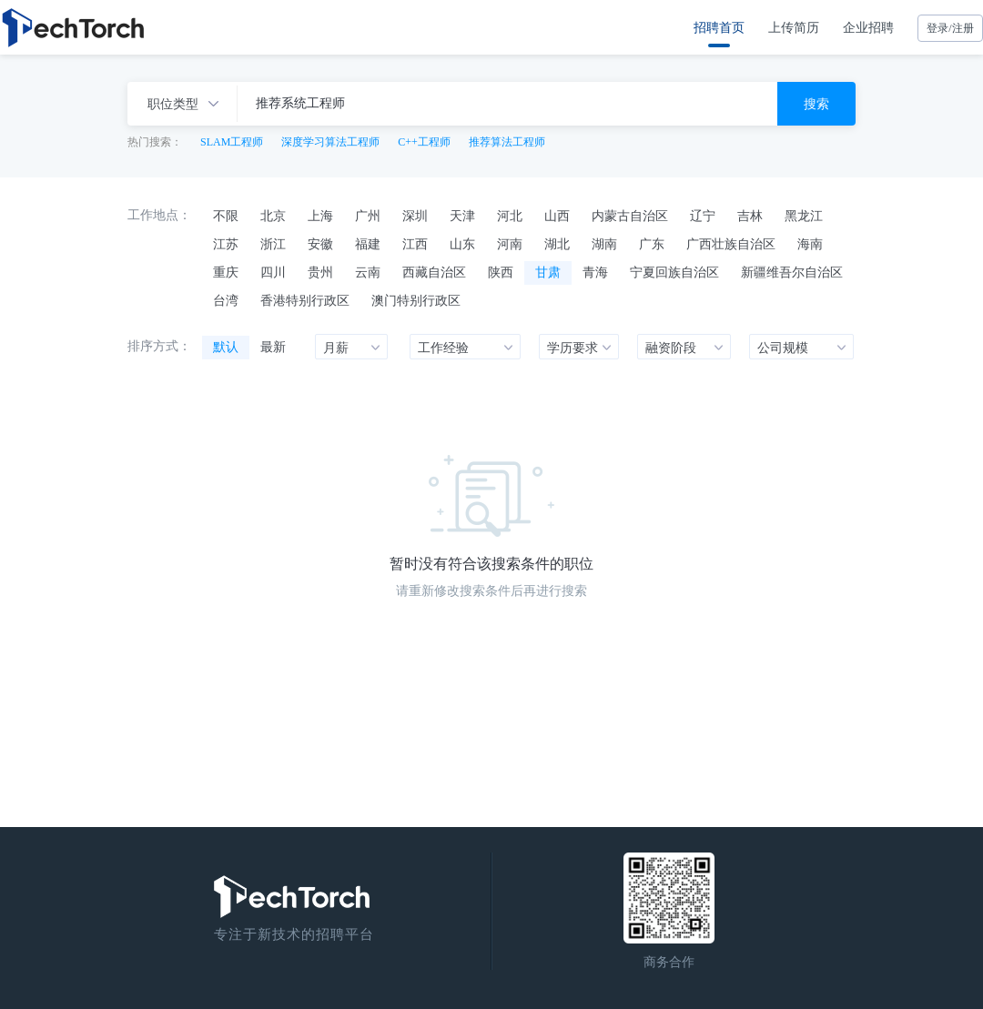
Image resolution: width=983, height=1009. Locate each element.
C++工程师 (424, 142)
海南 (810, 244)
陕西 (500, 272)
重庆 (225, 272)
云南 (367, 272)
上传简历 (793, 27)
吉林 (750, 215)
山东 (462, 244)
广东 (651, 244)
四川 (273, 272)
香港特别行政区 (305, 300)
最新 (273, 346)
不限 (225, 215)
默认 (225, 346)
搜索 (816, 103)
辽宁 (702, 215)
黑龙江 (804, 215)
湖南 (604, 244)
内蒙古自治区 (630, 215)
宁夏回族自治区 (674, 272)
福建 (367, 244)
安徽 (320, 244)
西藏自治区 (434, 272)
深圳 (415, 215)
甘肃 (548, 272)
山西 (557, 215)
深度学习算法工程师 (330, 142)
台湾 (225, 300)
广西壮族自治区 (730, 244)
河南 (509, 244)
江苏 (225, 244)
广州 (367, 215)
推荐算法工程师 (507, 142)
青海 (595, 272)
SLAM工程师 (231, 142)
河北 (509, 215)
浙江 (273, 244)
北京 (273, 215)
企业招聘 (868, 27)
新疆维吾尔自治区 (792, 272)
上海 (320, 215)
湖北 (557, 244)
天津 (462, 215)
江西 (415, 244)
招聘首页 (719, 27)
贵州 (320, 272)
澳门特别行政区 (416, 300)
